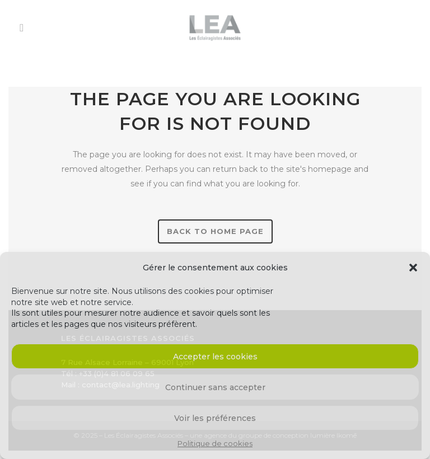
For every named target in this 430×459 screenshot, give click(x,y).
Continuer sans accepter (215, 387)
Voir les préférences (215, 418)
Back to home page (215, 231)
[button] (413, 267)
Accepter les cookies (215, 357)
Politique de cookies (215, 443)
